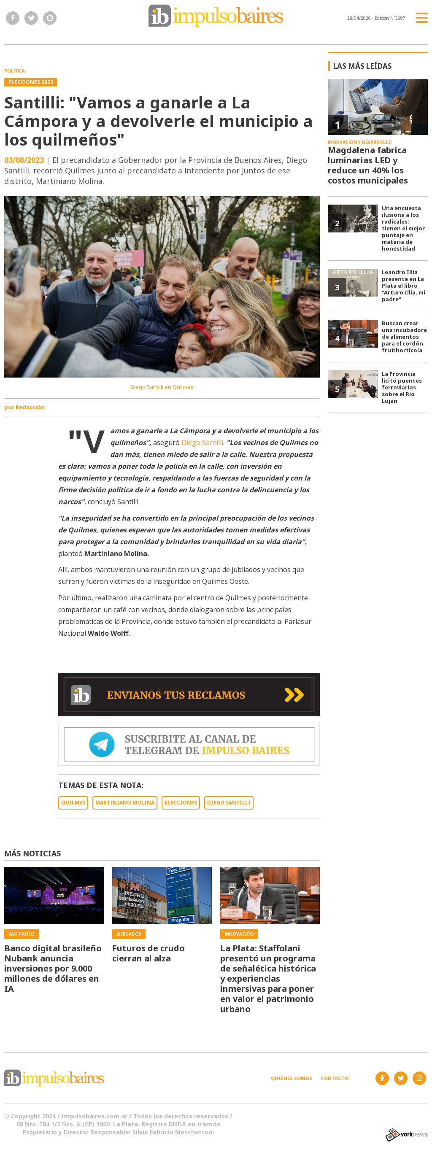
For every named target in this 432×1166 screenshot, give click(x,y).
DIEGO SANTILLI (229, 802)
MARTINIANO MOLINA (124, 802)
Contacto (334, 1078)
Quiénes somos (291, 1078)
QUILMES (73, 802)
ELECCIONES (181, 802)
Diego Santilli (202, 442)
